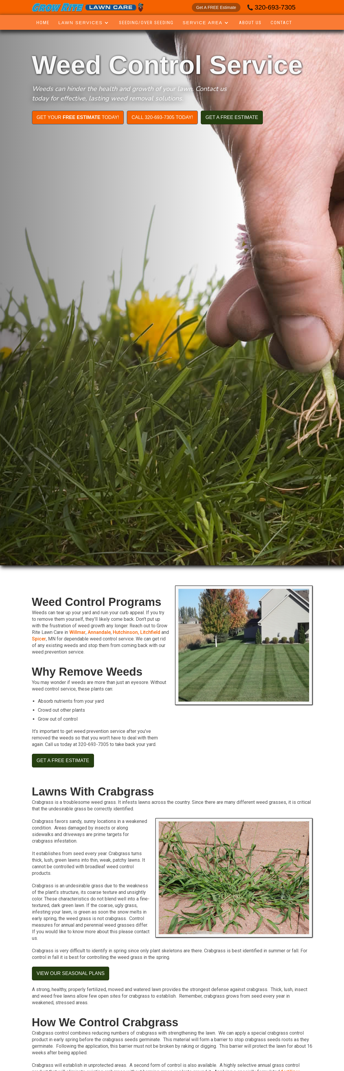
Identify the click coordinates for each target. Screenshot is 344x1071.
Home (43, 22)
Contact (281, 22)
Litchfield (150, 632)
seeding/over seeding (146, 22)
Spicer (39, 639)
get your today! (78, 117)
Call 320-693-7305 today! (162, 117)
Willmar (77, 632)
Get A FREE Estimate (216, 7)
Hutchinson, (126, 632)
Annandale (99, 632)
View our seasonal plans (71, 973)
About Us (250, 22)
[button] (84, 23)
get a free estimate (232, 117)
